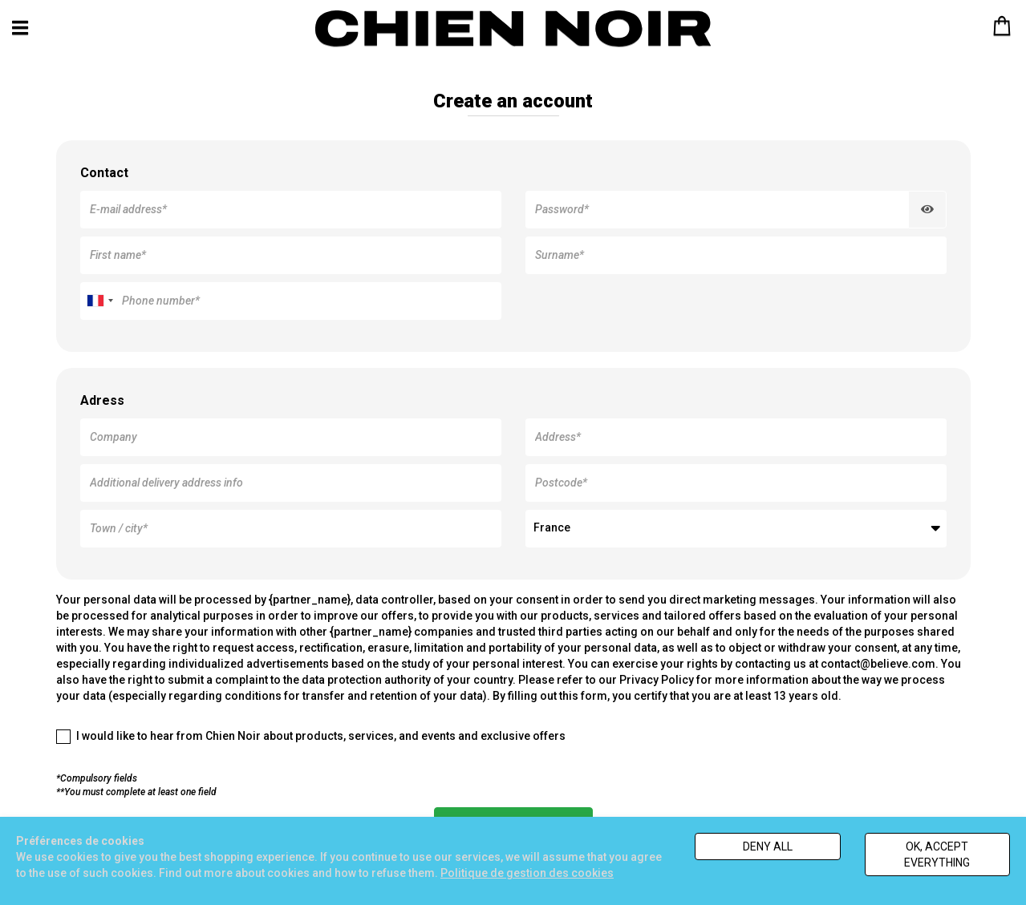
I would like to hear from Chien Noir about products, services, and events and (311, 736)
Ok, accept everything (937, 854)
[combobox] (99, 301)
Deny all (768, 846)
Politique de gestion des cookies (527, 873)
